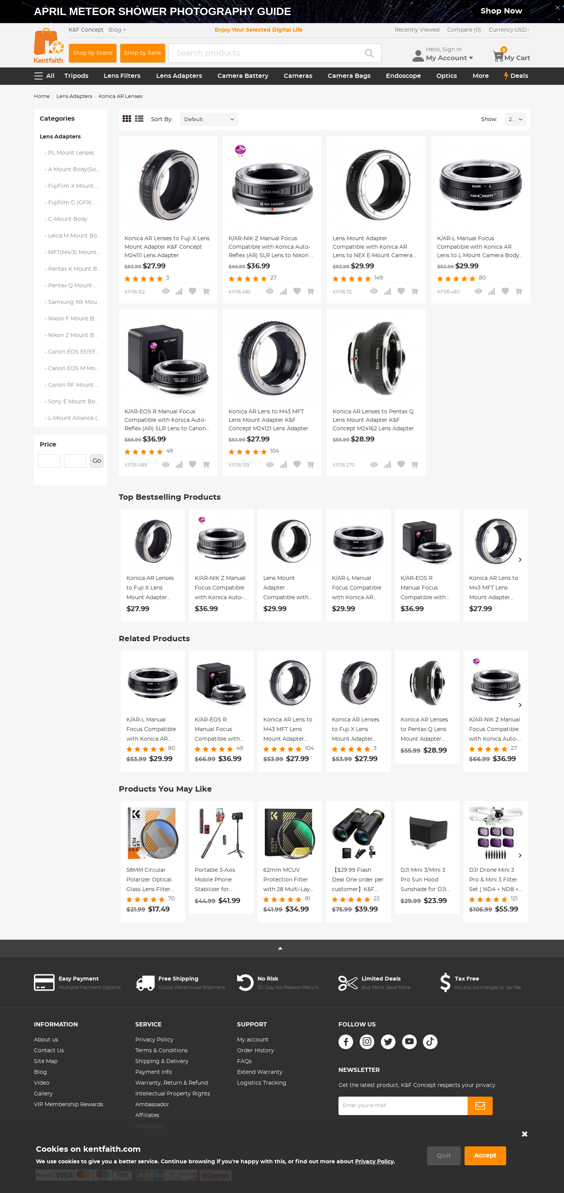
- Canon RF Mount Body (73, 385)
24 (512, 119)
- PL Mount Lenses (67, 153)
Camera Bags (349, 76)
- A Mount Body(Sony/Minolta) (73, 169)
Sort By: (162, 119)
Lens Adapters (179, 76)
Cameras (298, 76)
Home (42, 96)
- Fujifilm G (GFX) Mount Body (73, 203)
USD (509, 30)
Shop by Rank (142, 53)
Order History (255, 1050)
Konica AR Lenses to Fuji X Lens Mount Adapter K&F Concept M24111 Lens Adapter (167, 247)
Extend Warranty (260, 1072)
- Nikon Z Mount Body (72, 335)
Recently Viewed (417, 30)
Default (193, 119)
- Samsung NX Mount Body (73, 302)
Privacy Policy (154, 1040)
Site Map (45, 1061)
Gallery (43, 1094)
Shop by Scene (93, 53)
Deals (516, 76)
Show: (489, 119)
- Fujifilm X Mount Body (73, 186)
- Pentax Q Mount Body (73, 285)
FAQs (244, 1061)
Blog (40, 1072)
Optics (446, 76)
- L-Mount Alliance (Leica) (73, 418)
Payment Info (153, 1072)
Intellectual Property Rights (172, 1094)
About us (46, 1040)
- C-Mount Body (64, 219)
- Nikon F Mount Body (72, 319)
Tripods (76, 76)
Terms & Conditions (161, 1050)
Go (97, 461)
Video (41, 1083)
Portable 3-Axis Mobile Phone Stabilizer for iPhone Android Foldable (216, 881)
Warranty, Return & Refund (171, 1083)
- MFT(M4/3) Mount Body (73, 252)
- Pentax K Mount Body (73, 269)
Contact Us (49, 1050)
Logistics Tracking (261, 1083)
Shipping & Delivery (162, 1061)
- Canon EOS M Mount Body (73, 368)
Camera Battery (242, 76)
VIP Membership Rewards (68, 1104)
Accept (485, 1156)
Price (48, 444)
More (481, 76)
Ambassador (152, 1104)
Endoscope (403, 76)
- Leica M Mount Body (72, 236)
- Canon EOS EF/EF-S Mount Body (73, 352)
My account (253, 1040)
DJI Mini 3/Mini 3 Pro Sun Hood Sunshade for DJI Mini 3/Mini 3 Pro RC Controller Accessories (423, 881)
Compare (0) (464, 30)
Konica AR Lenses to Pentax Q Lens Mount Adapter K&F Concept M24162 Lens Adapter (373, 420)
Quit (444, 1156)
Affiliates (147, 1115)
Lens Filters (122, 76)
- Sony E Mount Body (71, 401)
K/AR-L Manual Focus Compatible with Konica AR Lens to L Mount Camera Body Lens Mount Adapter (478, 248)
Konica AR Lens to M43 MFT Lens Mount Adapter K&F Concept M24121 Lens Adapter (268, 420)
